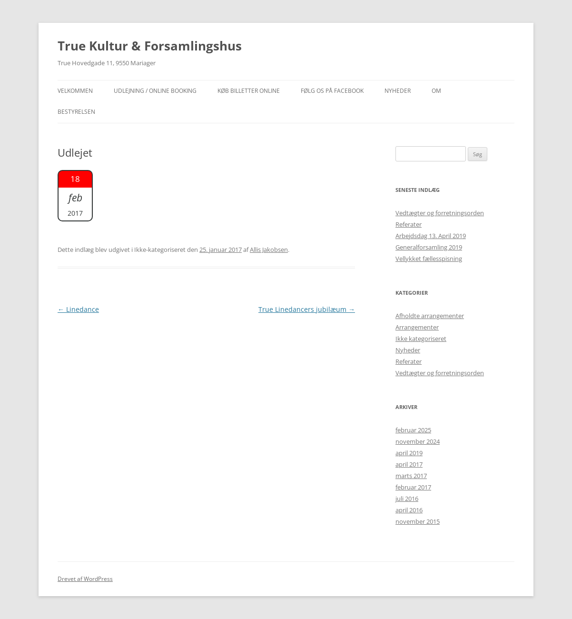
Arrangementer (417, 327)
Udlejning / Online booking (155, 91)
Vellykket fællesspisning (428, 258)
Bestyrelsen (76, 112)
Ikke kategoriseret (420, 338)
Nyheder (407, 350)
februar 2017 (413, 487)
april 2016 (409, 510)
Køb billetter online (248, 91)
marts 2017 (411, 475)
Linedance (78, 309)
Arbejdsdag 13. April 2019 (430, 235)
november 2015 (417, 521)
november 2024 (417, 441)
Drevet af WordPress (85, 579)
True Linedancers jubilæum (306, 309)
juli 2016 (406, 498)
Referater (408, 224)
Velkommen (75, 91)
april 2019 (409, 453)
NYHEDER (398, 91)
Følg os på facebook (332, 91)
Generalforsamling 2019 (428, 247)
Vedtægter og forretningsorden (439, 213)
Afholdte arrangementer (429, 315)
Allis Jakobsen (269, 249)
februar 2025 (413, 430)
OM (436, 91)
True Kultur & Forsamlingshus (150, 45)
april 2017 (409, 464)
